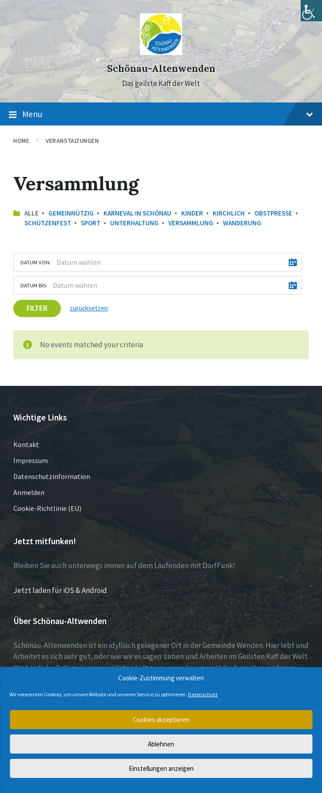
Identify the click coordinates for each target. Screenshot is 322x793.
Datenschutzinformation (51, 476)
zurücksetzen (89, 308)
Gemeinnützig (71, 213)
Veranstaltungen (72, 141)
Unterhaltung (134, 223)
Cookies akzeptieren (161, 719)
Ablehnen (161, 744)
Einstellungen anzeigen (161, 768)
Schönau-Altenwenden (161, 69)
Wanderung (242, 223)
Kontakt (26, 444)
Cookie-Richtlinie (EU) (47, 508)
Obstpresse (273, 213)
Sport (90, 223)
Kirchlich (229, 213)
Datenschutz (203, 694)
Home (21, 141)
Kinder (192, 213)
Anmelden (28, 492)
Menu (161, 114)
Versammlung (190, 223)
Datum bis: (33, 285)
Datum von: (35, 262)
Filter (37, 308)
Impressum (30, 460)
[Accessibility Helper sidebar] (311, 10)
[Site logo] (161, 52)
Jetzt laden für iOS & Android (60, 590)
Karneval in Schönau (137, 213)
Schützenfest (47, 223)
